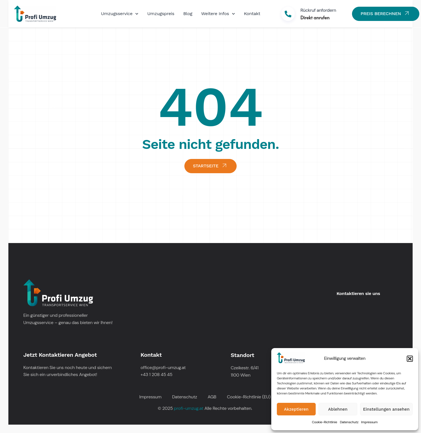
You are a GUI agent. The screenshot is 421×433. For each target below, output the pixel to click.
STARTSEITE (210, 165)
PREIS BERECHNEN (386, 13)
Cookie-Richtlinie (324, 422)
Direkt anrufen (314, 17)
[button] (410, 358)
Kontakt (252, 13)
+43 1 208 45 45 (156, 374)
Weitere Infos (218, 13)
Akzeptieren (296, 409)
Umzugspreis (160, 13)
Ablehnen (338, 409)
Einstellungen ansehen (386, 409)
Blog (187, 13)
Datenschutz (349, 422)
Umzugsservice (120, 13)
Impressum (369, 422)
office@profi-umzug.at (163, 367)
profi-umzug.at (188, 408)
